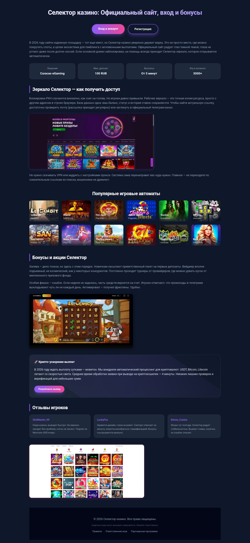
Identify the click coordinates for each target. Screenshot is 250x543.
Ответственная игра (116, 531)
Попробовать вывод (49, 389)
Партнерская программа (144, 531)
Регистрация (143, 29)
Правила (97, 531)
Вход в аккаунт (108, 28)
